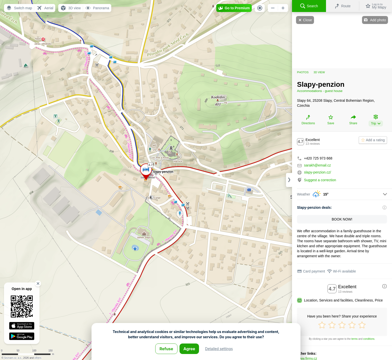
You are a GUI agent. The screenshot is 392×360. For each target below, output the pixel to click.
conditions (368, 339)
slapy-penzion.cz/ (317, 172)
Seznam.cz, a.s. (13, 357)
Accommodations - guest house (319, 91)
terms (355, 339)
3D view (319, 72)
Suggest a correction (320, 180)
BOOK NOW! (342, 219)
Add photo (378, 20)
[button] (19, 8)
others (37, 357)
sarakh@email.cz (317, 165)
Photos (302, 72)
